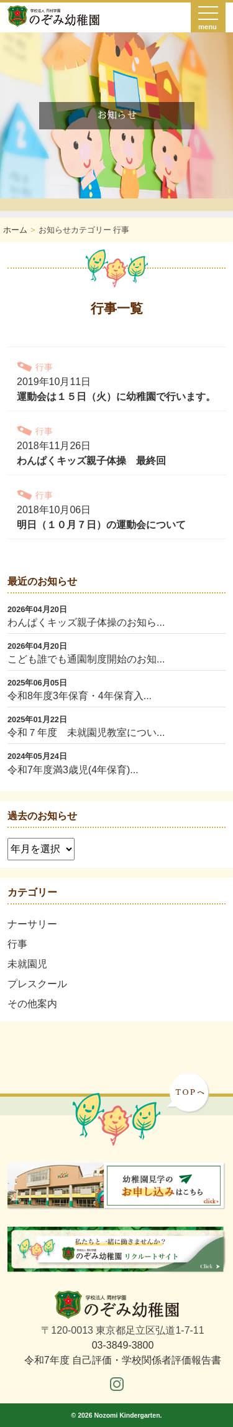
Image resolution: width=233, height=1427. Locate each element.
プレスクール (37, 983)
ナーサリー (32, 924)
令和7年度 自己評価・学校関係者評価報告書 (122, 1360)
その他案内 (32, 1003)
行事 (17, 944)
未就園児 (27, 964)
